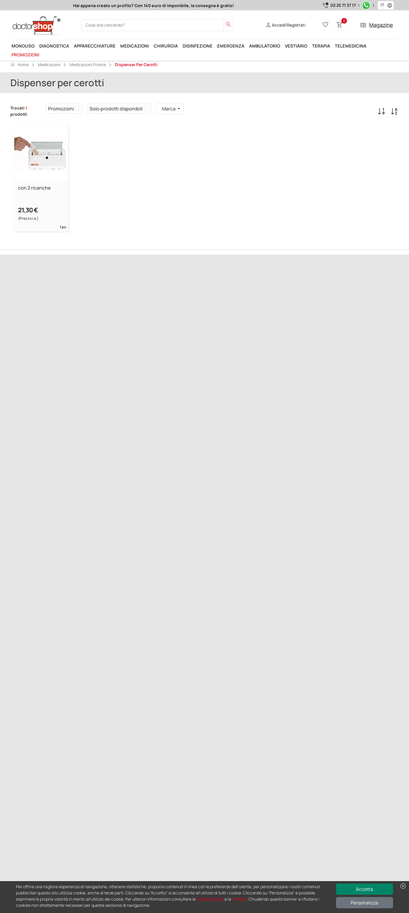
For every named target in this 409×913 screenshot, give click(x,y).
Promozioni (25, 55)
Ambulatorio (264, 46)
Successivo (46, 316)
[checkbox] (77, 108)
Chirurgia (166, 46)
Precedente (22, 316)
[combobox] (382, 5)
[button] (391, 5)
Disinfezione (197, 46)
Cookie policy (210, 899)
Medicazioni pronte (87, 64)
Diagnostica (54, 46)
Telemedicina (350, 46)
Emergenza (230, 46)
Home (19, 64)
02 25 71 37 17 (343, 5)
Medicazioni (134, 46)
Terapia (321, 46)
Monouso (23, 46)
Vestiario (296, 46)
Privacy (239, 899)
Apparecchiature (95, 46)
